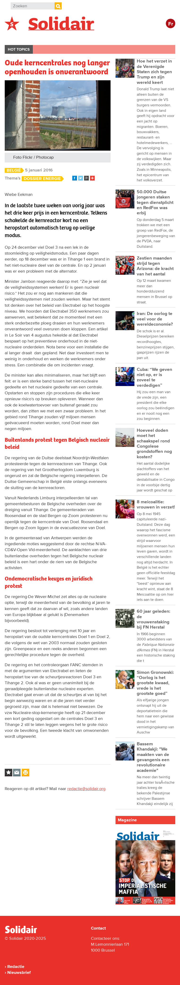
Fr (170, 24)
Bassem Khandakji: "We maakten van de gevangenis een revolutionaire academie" (153, 757)
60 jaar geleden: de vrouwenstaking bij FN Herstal (153, 619)
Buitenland (43, 37)
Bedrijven (93, 37)
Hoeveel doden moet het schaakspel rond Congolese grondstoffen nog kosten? (154, 444)
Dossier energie (42, 178)
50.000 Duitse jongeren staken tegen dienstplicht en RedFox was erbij (155, 202)
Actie (68, 37)
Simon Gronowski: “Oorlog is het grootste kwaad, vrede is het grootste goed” (155, 683)
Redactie (15, 966)
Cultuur (120, 37)
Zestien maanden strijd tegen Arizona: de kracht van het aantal (155, 266)
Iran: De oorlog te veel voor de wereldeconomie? (155, 319)
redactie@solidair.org (86, 788)
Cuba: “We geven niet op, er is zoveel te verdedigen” (154, 377)
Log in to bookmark (8, 772)
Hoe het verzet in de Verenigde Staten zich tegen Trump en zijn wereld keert (154, 71)
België (16, 37)
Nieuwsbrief (19, 972)
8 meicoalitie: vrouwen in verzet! (156, 504)
